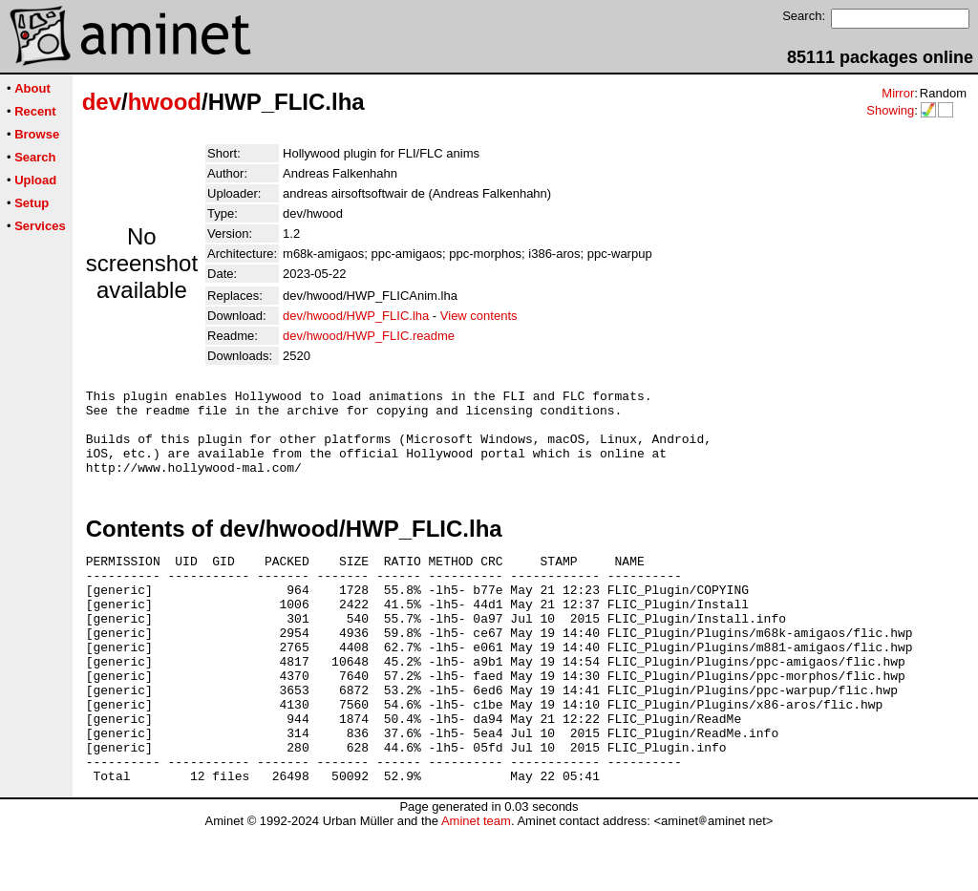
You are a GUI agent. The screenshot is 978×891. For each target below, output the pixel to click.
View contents (479, 315)
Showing (890, 110)
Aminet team (476, 884)
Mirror (898, 93)
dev (101, 102)
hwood (165, 102)
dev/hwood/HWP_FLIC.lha (356, 315)
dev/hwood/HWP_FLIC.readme (369, 336)
